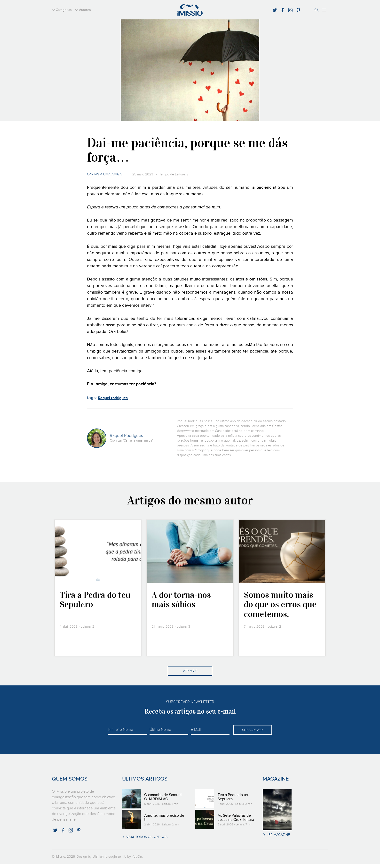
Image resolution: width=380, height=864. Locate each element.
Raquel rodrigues (113, 398)
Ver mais (190, 671)
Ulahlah (98, 857)
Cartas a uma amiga (104, 174)
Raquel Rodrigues (126, 435)
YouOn (137, 857)
